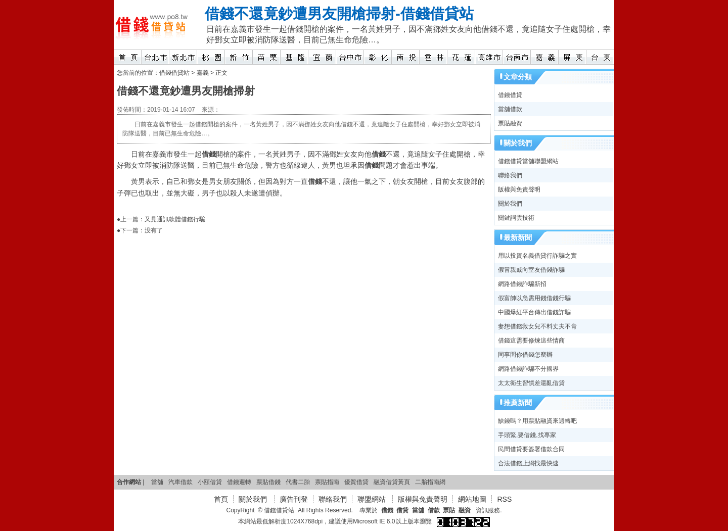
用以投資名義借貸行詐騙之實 (537, 255)
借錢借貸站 (437, 13)
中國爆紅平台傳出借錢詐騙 (534, 312)
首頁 (221, 499)
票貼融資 (510, 123)
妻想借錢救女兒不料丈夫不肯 (537, 326)
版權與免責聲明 (519, 189)
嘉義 (203, 72)
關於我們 (510, 203)
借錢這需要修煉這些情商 (531, 340)
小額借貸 (210, 482)
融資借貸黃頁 (392, 482)
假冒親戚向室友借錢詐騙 (531, 269)
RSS (504, 499)
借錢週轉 (239, 482)
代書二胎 (298, 482)
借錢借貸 (510, 95)
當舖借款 (510, 109)
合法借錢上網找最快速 (528, 463)
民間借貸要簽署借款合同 (531, 449)
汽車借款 (180, 482)
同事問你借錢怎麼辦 (525, 354)
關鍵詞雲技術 (516, 217)
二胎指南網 (430, 482)
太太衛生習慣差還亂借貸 (531, 383)
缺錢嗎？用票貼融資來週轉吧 (537, 420)
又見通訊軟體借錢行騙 (175, 219)
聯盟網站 (372, 499)
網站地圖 (472, 499)
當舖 (157, 482)
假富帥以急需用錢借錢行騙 (534, 298)
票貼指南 (327, 482)
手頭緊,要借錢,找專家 (527, 435)
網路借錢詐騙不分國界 (528, 368)
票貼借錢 (268, 482)
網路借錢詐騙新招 (522, 283)
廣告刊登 (294, 499)
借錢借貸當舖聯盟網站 (528, 161)
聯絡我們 (510, 175)
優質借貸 (356, 482)
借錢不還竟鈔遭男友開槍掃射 (300, 13)
